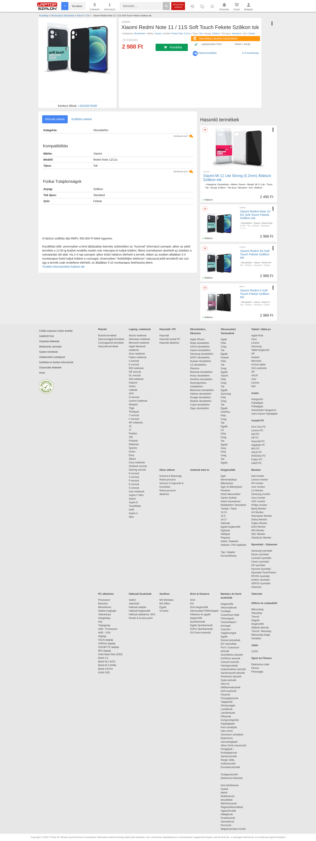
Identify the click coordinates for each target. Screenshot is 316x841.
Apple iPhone (197, 339)
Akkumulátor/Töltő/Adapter (204, 610)
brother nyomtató (260, 579)
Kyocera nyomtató (261, 569)
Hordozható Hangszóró (263, 410)
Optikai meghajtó (107, 610)
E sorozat (134, 364)
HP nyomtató (258, 565)
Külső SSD (104, 672)
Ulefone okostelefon (200, 393)
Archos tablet (258, 364)
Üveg (223, 346)
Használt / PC (167, 329)
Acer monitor (258, 486)
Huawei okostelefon (200, 361)
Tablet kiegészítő (260, 350)
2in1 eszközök (259, 368)
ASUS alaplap (106, 639)
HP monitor (257, 483)
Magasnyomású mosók (233, 828)
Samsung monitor (260, 494)
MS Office (164, 603)
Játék (254, 645)
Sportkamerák (197, 621)
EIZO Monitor (258, 526)
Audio (255, 393)
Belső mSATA (106, 668)
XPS (131, 393)
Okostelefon (140, 33)
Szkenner (256, 587)
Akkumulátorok (231, 607)
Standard (236, 33)
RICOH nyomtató (260, 576)
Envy (131, 455)
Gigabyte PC (258, 445)
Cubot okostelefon (200, 404)
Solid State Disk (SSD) (110, 654)
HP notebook (136, 422)
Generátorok (227, 821)
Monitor (256, 469)
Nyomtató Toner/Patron (263, 572)
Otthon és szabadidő (264, 603)
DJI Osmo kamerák (201, 632)
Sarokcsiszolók (230, 756)
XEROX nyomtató (260, 583)
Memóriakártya (229, 479)
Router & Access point (141, 618)
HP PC (255, 437)
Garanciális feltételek (50, 367)
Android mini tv (199, 469)
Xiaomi (158, 33)
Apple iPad (257, 335)
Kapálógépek (228, 723)
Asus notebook (137, 462)
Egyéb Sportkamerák (202, 625)
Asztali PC (257, 420)
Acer (253, 379)
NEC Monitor (258, 534)
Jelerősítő (134, 603)
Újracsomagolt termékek (111, 339)
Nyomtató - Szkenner (264, 544)
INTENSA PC (258, 455)
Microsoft (256, 361)
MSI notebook (136, 368)
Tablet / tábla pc (261, 329)
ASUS (254, 375)
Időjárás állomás (260, 627)
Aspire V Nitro (137, 495)
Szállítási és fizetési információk (56, 362)
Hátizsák (225, 523)
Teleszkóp (256, 613)
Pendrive (225, 490)
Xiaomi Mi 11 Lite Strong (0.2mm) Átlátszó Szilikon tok (237, 178)
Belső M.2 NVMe (108, 665)
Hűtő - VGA (104, 632)
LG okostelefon (198, 364)
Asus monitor (258, 497)
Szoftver (164, 593)
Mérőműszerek (229, 803)
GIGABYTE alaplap (109, 647)
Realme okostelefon (200, 401)
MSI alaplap (104, 650)
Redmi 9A (266, 263)
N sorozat (134, 473)
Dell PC (255, 434)
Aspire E (133, 502)
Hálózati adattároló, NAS (142, 614)
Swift (131, 509)
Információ (109, 6)
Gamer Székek (229, 497)
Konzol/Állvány (229, 555)
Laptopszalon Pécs (211, 44)
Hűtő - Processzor (107, 629)
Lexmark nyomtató (261, 558)
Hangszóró (257, 399)
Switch (132, 498)
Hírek (42, 372)
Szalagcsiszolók (229, 774)
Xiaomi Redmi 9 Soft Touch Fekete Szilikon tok (254, 294)
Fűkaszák (226, 716)
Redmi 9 (265, 302)
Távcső (255, 616)
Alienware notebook (139, 339)
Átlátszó (258, 187)
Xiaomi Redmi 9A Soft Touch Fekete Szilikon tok (254, 254)
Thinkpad (134, 411)
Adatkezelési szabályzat (52, 357)
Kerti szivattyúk (229, 727)
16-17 (224, 519)
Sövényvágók (230, 705)
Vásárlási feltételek (49, 341)
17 (130, 429)
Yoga (131, 408)
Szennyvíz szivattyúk (232, 734)
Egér (223, 476)
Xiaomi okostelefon (200, 350)
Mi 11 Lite (260, 184)
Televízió (256, 593)
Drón (192, 600)
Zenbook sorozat (138, 466)
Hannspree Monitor (261, 516)
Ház (100, 621)
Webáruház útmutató (50, 346)
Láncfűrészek (230, 712)
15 (130, 426)
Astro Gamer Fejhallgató (264, 413)
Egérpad (225, 530)
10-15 (224, 512)
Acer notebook (136, 491)
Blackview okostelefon (202, 390)
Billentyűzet (227, 483)
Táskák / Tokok (229, 508)
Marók (227, 792)
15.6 (223, 516)
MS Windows (166, 600)
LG (222, 430)
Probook (133, 440)
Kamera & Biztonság (170, 476)
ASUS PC (256, 452)
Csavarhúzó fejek (232, 614)
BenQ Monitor (258, 508)
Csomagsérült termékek (111, 342)
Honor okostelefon (200, 375)
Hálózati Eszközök (140, 593)
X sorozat (134, 477)
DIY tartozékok (228, 643)
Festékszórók (228, 818)
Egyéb (224, 353)
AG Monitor (257, 512)
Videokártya (104, 614)
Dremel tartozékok (232, 640)
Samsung (226, 393)
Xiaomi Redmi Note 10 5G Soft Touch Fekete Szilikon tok (255, 215)
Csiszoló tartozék (230, 662)
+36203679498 (87, 105)
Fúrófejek (228, 611)
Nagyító (255, 620)
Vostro (132, 386)
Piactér (102, 329)
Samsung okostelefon (201, 353)
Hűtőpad (225, 534)
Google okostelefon (200, 397)
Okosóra (194, 368)
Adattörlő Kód (46, 336)
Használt (164, 335)
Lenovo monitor (259, 479)
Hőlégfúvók (227, 814)
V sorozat (134, 419)
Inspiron (133, 382)
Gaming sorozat (138, 469)
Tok (201, 33)
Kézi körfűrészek (232, 785)
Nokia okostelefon (199, 343)
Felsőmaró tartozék (231, 676)
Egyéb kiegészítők (230, 526)
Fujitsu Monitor (259, 523)
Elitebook (134, 444)
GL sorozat (134, 375)
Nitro (131, 517)
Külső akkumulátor (231, 494)
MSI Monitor (257, 530)
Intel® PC (256, 463)
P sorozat (134, 480)
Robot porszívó (167, 479)
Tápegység (104, 625)
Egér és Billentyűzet (231, 486)
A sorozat (134, 361)
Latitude (133, 390)
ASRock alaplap (107, 643)
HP (253, 353)
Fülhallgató (257, 406)
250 (131, 437)
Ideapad (133, 404)
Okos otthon (167, 469)
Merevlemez (104, 607)
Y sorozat (134, 415)
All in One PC (258, 426)
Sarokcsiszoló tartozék (233, 673)
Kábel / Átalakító (230, 541)
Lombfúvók (227, 709)
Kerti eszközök (228, 691)
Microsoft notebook (139, 342)
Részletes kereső (178, 6)
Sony (223, 448)
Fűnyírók (225, 694)
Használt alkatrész (169, 342)
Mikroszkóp (257, 609)
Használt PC (258, 441)
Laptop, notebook (140, 329)
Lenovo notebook (138, 400)
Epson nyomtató (260, 554)
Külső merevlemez (231, 501)
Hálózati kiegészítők (139, 610)
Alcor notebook (137, 353)
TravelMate (135, 506)
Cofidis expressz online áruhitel (56, 331)
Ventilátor (256, 638)
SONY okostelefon (200, 357)
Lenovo (255, 342)
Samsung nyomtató (261, 550)
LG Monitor (257, 490)
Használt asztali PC (169, 339)
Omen (132, 451)
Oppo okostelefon (199, 408)
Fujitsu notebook (138, 357)
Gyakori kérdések (48, 351)
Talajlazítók (227, 702)
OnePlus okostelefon (201, 379)
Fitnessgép (257, 671)
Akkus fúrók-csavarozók (233, 745)
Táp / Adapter (228, 552)
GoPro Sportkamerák (201, 629)
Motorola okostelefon (201, 372)
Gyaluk (229, 789)
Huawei (225, 357)
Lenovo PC (257, 430)
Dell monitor (257, 476)
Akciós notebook (138, 335)
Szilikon (216, 33)
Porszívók (226, 825)
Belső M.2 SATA (106, 661)
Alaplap (102, 636)
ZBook (132, 458)
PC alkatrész (106, 593)
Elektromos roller (260, 664)
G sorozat (134, 397)
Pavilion (133, 433)
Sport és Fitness (261, 658)
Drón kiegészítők (199, 607)
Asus (254, 339)
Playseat (225, 537)
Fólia (223, 343)
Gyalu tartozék (228, 680)
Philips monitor (259, 505)
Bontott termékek (107, 335)
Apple (224, 339)
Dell (253, 386)
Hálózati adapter (137, 607)
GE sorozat (135, 371)
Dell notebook (136, 379)
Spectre (133, 448)
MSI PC (255, 448)
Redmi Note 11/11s (181, 33)
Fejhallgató (257, 402)
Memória (103, 603)
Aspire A (133, 513)
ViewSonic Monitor (261, 537)
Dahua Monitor (259, 519)
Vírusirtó (163, 610)
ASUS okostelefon (200, 346)
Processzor (104, 600)
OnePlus (225, 412)
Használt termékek (108, 346)
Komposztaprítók (230, 720)
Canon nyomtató (260, 561)
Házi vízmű (227, 731)
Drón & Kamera (199, 593)
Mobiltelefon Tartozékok (233, 505)
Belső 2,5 (103, 658)
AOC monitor (258, 501)
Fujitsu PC (256, 459)
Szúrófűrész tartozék (232, 654)
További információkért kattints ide (63, 266)
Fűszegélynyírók (230, 698)
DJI (192, 603)
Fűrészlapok (229, 618)
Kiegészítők (228, 469)
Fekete (251, 33)
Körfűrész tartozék (230, 658)
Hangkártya (104, 618)
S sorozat (134, 488)
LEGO (254, 651)
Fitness (255, 668)
